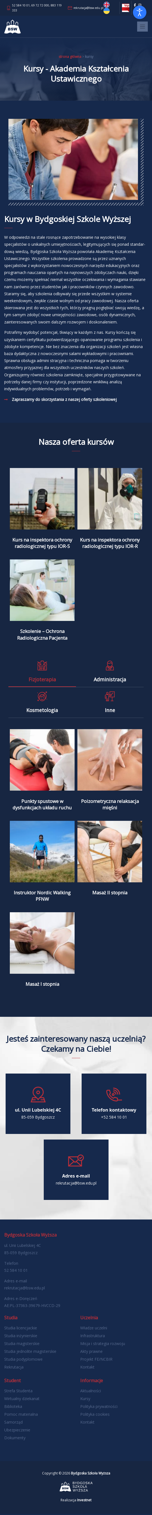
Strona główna (70, 56)
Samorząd (13, 1423)
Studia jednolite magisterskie (30, 1352)
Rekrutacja (14, 1368)
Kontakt (87, 1368)
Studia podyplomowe (23, 1360)
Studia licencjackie (20, 1329)
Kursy (85, 1399)
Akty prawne (91, 1352)
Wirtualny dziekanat (22, 1399)
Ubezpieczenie (17, 1431)
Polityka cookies (95, 1415)
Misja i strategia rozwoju (102, 1344)
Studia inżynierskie (20, 1336)
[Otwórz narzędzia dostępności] (139, 12)
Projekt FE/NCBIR (96, 1360)
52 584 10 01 (21, 5)
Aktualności (90, 1392)
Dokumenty (15, 1438)
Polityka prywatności (99, 1407)
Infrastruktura (92, 1336)
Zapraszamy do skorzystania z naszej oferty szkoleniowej (64, 399)
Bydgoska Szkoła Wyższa (90, 1474)
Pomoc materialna (21, 1415)
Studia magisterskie (22, 1344)
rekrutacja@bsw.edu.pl (88, 8)
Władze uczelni (93, 1329)
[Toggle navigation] (142, 27)
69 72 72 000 (40, 5)
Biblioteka (13, 1407)
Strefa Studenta (18, 1392)
